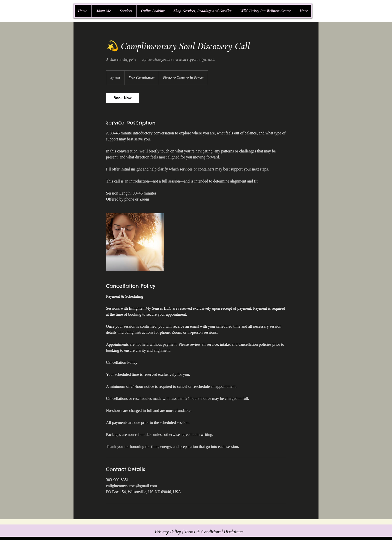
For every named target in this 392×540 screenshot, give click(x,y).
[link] (122, 98)
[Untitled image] (135, 242)
